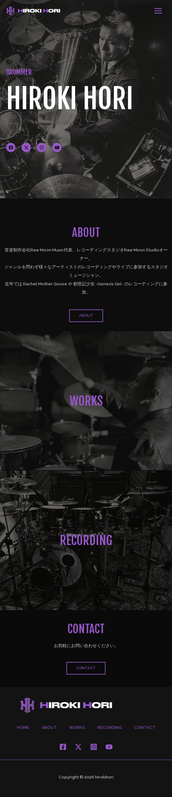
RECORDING (86, 540)
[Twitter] (78, 746)
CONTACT (144, 727)
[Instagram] (93, 746)
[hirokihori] (33, 10)
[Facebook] (62, 746)
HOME (23, 727)
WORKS (86, 401)
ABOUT (49, 727)
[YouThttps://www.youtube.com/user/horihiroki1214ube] (109, 746)
